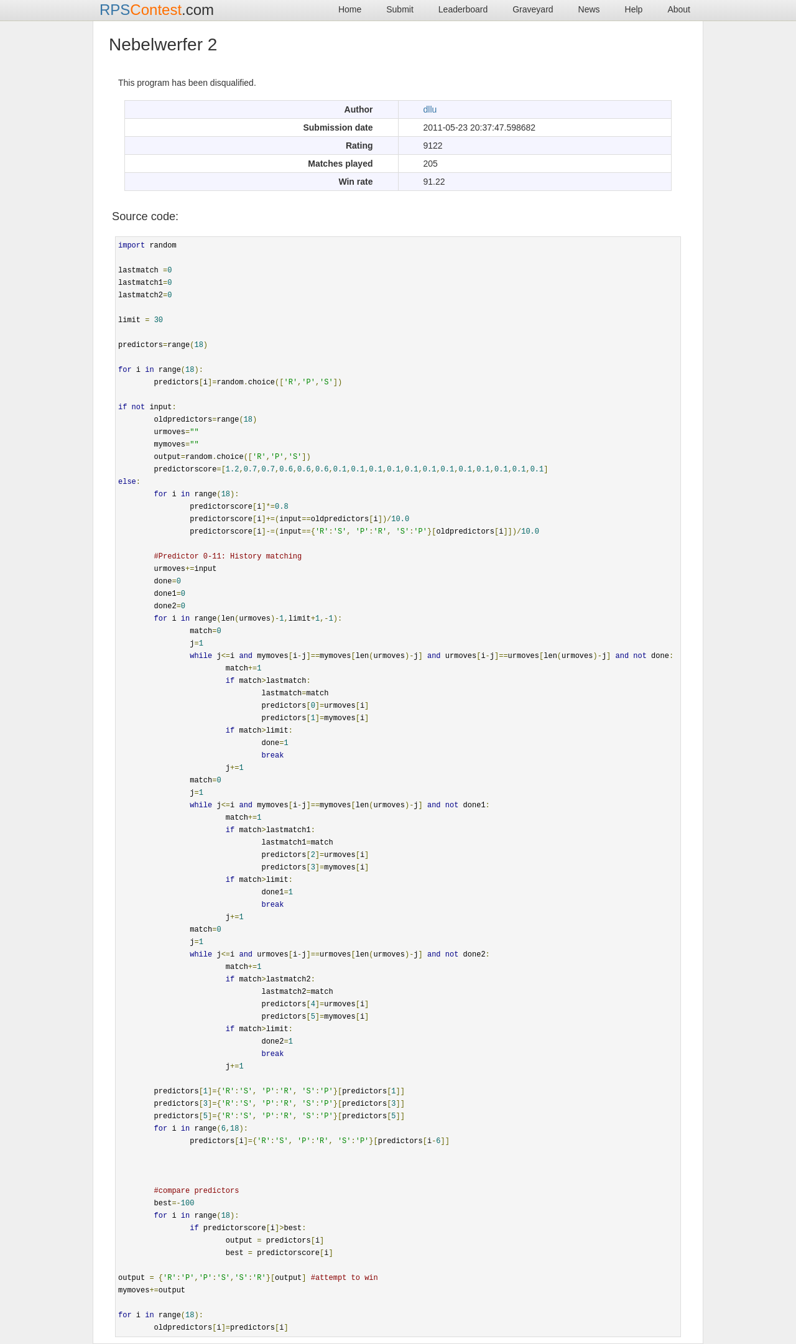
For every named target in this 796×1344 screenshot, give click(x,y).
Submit (400, 9)
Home (349, 9)
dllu (430, 109)
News (589, 9)
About (678, 9)
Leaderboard (463, 9)
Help (634, 9)
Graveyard (532, 9)
